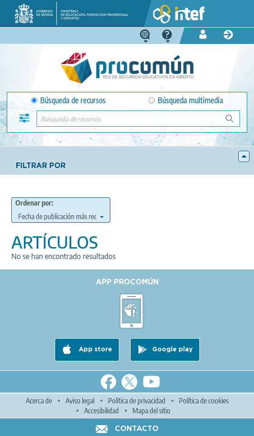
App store (94, 349)
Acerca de (39, 400)
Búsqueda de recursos (68, 100)
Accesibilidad (101, 410)
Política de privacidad (136, 400)
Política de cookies (204, 400)
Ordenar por (33, 202)
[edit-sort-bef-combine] (60, 216)
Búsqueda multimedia (186, 100)
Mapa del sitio (151, 410)
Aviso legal (80, 400)
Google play (172, 349)
